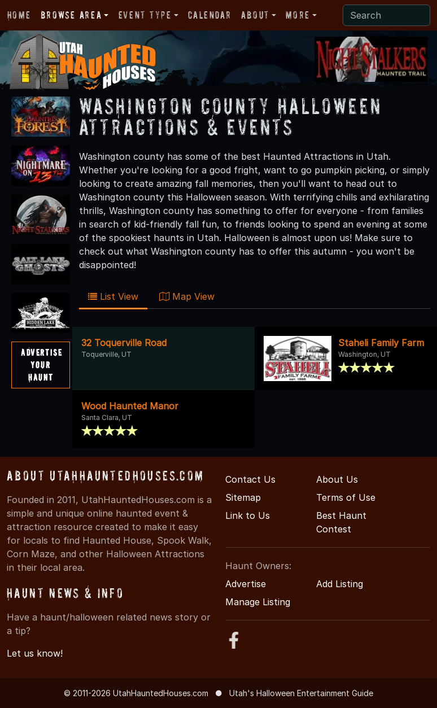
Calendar (209, 15)
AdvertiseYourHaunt (41, 364)
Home (18, 15)
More (297, 15)
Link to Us (247, 515)
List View (113, 296)
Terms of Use (345, 497)
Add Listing (339, 583)
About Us (337, 479)
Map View (187, 296)
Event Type (145, 15)
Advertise (245, 583)
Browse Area (71, 15)
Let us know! (35, 653)
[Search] (386, 15)
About (255, 15)
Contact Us (250, 479)
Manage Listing (257, 602)
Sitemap (243, 497)
